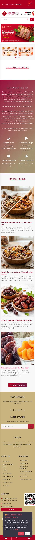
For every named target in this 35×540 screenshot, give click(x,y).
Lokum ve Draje (7, 482)
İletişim (11, 509)
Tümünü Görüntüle (17, 385)
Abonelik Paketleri (8, 476)
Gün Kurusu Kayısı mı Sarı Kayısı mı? (15, 368)
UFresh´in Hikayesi (26, 471)
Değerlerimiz (24, 463)
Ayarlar (28, 533)
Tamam (21, 533)
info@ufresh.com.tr (8, 506)
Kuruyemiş (6, 461)
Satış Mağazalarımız (26, 474)
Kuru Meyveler (7, 473)
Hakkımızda (23, 460)
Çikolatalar (6, 486)
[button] (15, 57)
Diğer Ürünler (7, 479)
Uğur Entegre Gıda (26, 479)
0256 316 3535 (7, 503)
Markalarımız (24, 477)
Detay (16, 529)
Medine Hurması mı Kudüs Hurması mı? (16, 320)
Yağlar (5, 470)
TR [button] (30, 4)
